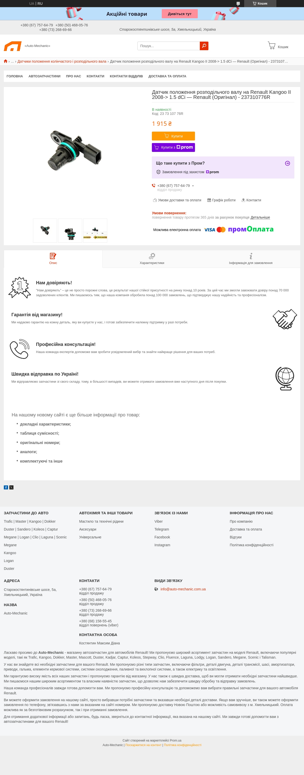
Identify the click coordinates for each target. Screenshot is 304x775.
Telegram (161, 529)
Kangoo (10, 553)
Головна (15, 76)
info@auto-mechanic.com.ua (183, 589)
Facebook (162, 537)
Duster (9, 569)
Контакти (95, 76)
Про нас (73, 76)
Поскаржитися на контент (143, 745)
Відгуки (236, 537)
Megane (10, 545)
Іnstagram (162, 545)
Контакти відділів (126, 76)
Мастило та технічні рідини (101, 521)
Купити (177, 136)
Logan (9, 561)
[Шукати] (204, 46)
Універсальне (90, 537)
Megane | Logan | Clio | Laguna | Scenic (35, 537)
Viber (158, 521)
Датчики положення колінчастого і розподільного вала (61, 61)
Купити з (177, 147)
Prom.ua (175, 740)
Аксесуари (87, 529)
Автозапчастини (44, 76)
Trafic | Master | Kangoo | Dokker (30, 521)
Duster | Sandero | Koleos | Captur (31, 529)
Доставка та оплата (167, 76)
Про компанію (241, 521)
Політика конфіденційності (251, 545)
